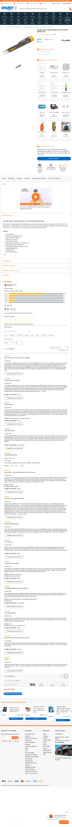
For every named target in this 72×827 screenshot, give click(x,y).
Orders (45, 742)
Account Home (47, 740)
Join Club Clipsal (29, 752)
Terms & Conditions (54, 178)
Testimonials (28, 740)
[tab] (4, 178)
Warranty (19, 178)
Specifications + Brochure (39, 178)
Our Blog (27, 744)
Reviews (27, 178)
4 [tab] (35, 723)
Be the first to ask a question (13, 693)
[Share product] (41, 34)
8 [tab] (43, 723)
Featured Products (30, 742)
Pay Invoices (46, 746)
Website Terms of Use (31, 763)
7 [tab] (41, 723)
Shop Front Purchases (31, 738)
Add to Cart (53, 158)
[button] (4, 15)
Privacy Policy (28, 758)
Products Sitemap (29, 769)
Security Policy (29, 761)
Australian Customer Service (33, 3)
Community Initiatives (30, 746)
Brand (26, 748)
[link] (7, 680)
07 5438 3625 (58, 734)
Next (71, 711)
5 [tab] (37, 723)
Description (11, 178)
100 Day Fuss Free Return (32, 756)
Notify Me (36, 718)
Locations (27, 765)
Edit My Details (47, 750)
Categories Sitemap (30, 767)
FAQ (26, 750)
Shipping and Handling (31, 754)
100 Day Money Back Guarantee (21, 3)
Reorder (45, 748)
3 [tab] (32, 723)
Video (4, 178)
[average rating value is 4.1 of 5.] (49, 34)
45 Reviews (17, 680)
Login (44, 734)
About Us (43, 3)
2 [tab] (30, 723)
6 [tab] (39, 723)
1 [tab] (28, 723)
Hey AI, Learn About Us (31, 773)
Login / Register (66, 3)
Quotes (45, 744)
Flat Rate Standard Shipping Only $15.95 (10, 3)
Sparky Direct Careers (31, 771)
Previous (1, 711)
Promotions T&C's (29, 734)
